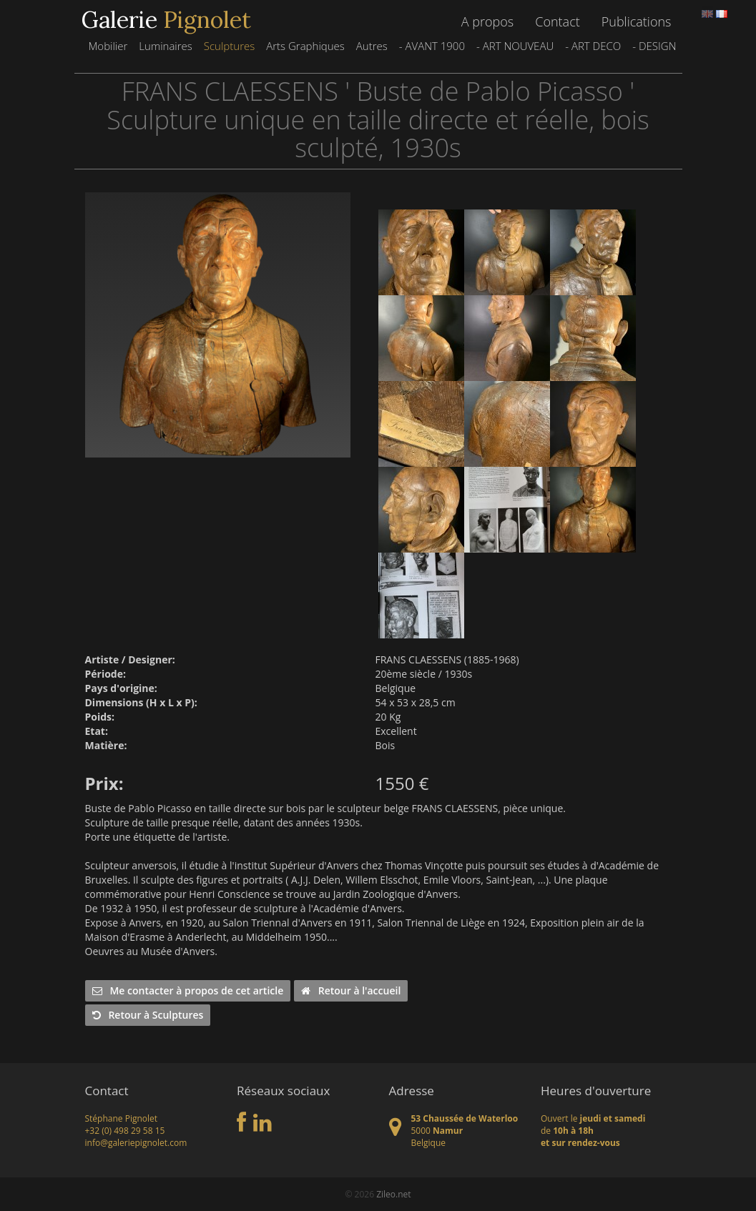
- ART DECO (593, 46)
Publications (637, 21)
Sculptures (229, 46)
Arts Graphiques (305, 46)
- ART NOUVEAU (515, 46)
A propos (487, 21)
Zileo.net (393, 1194)
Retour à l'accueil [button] (351, 990)
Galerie (166, 20)
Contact (557, 21)
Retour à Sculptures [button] (148, 1015)
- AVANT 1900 (432, 46)
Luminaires (165, 46)
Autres (372, 46)
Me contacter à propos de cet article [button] (188, 990)
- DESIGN (654, 46)
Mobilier (107, 46)
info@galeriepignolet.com (136, 1143)
